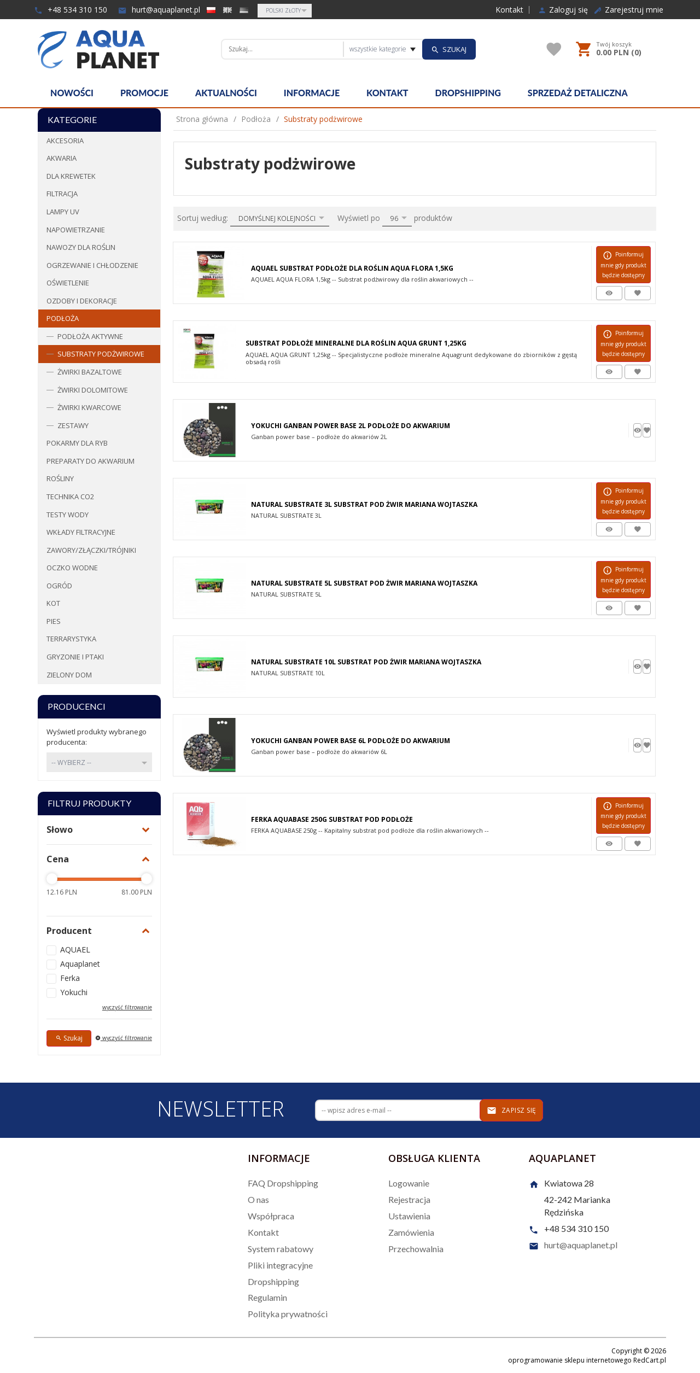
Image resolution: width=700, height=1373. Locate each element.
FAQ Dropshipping (283, 1183)
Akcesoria (65, 140)
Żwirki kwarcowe (89, 407)
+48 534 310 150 (70, 9)
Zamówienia (411, 1232)
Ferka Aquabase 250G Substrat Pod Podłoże (332, 819)
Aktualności (226, 92)
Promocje (144, 92)
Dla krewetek (71, 176)
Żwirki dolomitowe (92, 390)
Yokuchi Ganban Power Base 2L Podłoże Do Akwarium (350, 425)
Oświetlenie (67, 283)
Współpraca (271, 1216)
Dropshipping (468, 92)
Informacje (312, 92)
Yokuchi (74, 992)
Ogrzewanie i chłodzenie (92, 265)
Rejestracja (409, 1199)
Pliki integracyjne (280, 1265)
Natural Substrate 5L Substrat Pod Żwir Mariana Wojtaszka (364, 583)
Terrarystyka (71, 639)
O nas (258, 1199)
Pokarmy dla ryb (77, 443)
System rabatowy (280, 1248)
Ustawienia (409, 1216)
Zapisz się (511, 1110)
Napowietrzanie (75, 230)
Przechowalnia (416, 1248)
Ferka (70, 978)
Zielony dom (69, 675)
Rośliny (60, 478)
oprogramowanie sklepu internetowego (570, 1360)
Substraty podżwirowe (100, 354)
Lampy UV (62, 212)
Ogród (59, 586)
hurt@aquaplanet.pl (159, 9)
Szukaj (69, 1038)
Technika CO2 (70, 496)
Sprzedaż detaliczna (578, 92)
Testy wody (67, 514)
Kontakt (509, 10)
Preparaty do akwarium (90, 461)
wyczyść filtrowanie (127, 1007)
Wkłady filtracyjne (80, 532)
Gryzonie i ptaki (75, 657)
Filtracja (62, 193)
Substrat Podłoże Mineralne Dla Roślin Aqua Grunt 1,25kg (356, 343)
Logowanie (408, 1183)
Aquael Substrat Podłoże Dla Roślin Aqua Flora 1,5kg (352, 268)
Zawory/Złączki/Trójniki (91, 550)
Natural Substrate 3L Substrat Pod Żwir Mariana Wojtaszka (364, 504)
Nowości (72, 92)
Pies (53, 621)
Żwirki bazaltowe (89, 372)
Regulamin (267, 1297)
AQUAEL (75, 949)
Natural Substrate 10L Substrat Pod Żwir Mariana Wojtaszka (366, 662)
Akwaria (61, 158)
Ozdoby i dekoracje (81, 301)
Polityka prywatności (288, 1313)
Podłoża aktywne (90, 336)
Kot (53, 603)
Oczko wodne (72, 567)
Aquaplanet (80, 964)
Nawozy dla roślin (80, 247)
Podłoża (62, 318)
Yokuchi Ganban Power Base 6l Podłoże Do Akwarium (350, 740)
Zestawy (73, 425)
